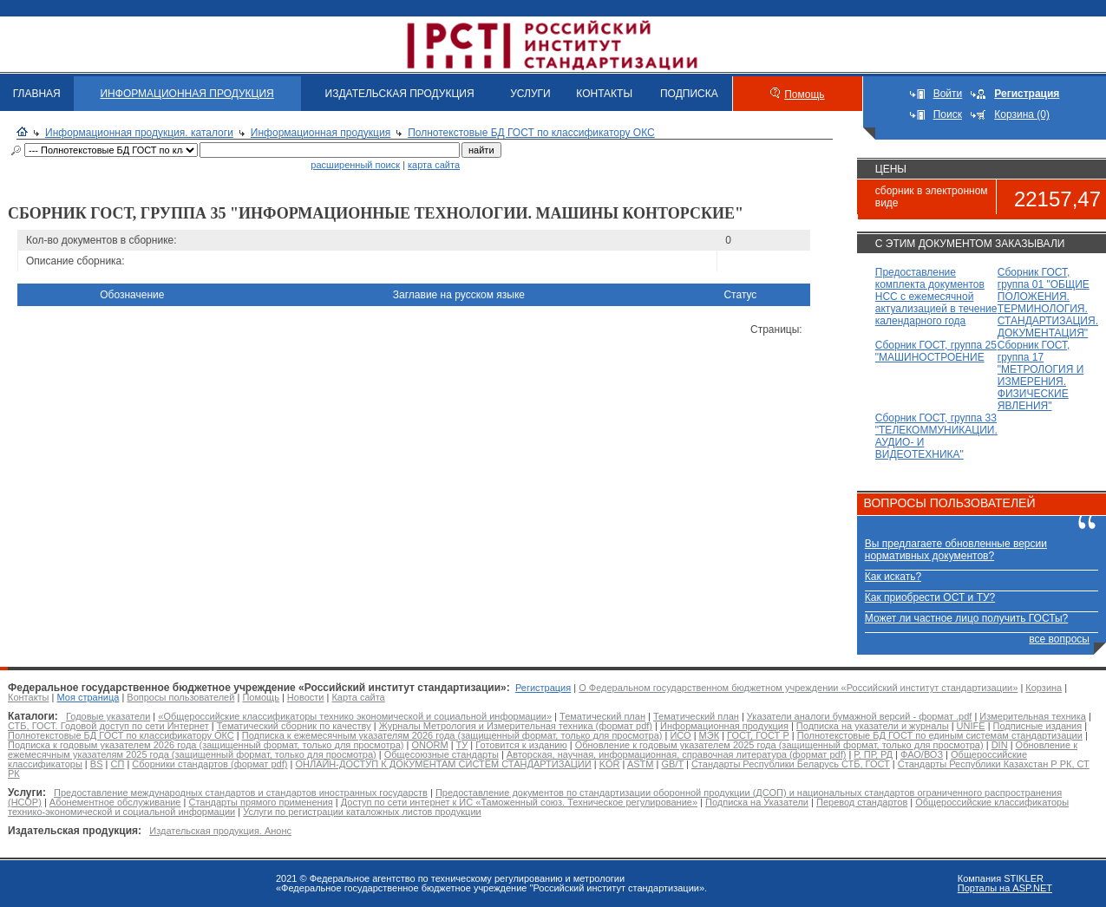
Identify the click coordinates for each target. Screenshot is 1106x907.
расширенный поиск (355, 165)
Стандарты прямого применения (260, 802)
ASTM (640, 764)
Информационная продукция (320, 133)
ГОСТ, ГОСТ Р (758, 735)
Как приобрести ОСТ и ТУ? (930, 597)
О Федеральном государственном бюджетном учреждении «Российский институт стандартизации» (798, 687)
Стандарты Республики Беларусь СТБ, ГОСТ (790, 764)
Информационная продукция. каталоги (139, 133)
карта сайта (434, 165)
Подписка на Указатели (756, 802)
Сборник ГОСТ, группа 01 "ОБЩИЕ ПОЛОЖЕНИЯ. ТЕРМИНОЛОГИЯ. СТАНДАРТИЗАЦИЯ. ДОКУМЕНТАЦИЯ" (1048, 302)
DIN (999, 745)
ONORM (429, 745)
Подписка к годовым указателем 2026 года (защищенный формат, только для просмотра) (205, 745)
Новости (305, 697)
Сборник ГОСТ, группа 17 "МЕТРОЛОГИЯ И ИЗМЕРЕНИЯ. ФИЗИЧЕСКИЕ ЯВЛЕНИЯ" (1041, 375)
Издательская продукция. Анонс (220, 830)
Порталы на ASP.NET (1005, 888)
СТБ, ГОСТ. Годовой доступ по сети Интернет (108, 726)
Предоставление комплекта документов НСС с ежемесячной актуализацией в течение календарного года (936, 296)
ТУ (462, 745)
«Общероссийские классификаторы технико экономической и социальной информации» (355, 716)
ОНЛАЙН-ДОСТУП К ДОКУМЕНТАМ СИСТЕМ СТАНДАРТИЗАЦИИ (443, 764)
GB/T (672, 764)
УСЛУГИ (530, 94)
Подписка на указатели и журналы (872, 726)
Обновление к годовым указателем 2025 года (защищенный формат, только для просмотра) (779, 745)
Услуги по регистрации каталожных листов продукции (362, 811)
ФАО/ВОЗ (921, 754)
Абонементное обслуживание (115, 802)
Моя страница (88, 697)
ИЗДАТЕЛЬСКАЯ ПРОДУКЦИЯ (399, 94)
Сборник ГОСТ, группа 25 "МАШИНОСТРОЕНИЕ (936, 351)
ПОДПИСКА (689, 94)
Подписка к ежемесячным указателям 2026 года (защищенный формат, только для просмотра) (452, 735)
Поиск (947, 114)
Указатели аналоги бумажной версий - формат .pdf (859, 716)
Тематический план (602, 716)
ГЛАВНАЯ (37, 94)
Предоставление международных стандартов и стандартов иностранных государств (241, 792)
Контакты (28, 697)
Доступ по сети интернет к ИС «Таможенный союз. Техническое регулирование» (519, 802)
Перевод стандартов (861, 802)
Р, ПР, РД (873, 754)
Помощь (804, 94)
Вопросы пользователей (180, 697)
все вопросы (1059, 639)
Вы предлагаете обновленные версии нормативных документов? (956, 550)
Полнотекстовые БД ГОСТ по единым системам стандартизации (940, 735)
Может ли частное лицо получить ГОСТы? (967, 618)
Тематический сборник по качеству (294, 726)
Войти (948, 94)
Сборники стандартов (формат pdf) (209, 764)
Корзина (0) (1022, 114)
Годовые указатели (108, 716)
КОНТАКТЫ (604, 94)
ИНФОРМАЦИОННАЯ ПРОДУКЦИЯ (186, 94)
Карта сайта (357, 697)
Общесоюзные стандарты (441, 754)
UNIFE (971, 726)
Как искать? (893, 577)
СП (117, 764)
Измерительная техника (1032, 716)
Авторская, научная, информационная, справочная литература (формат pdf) (677, 754)
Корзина (1043, 687)
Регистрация (543, 687)
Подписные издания (1038, 726)
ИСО (680, 735)
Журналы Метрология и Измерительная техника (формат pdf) (515, 726)
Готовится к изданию (520, 745)
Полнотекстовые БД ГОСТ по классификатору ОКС (531, 133)
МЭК (709, 735)
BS (96, 764)
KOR (609, 764)
